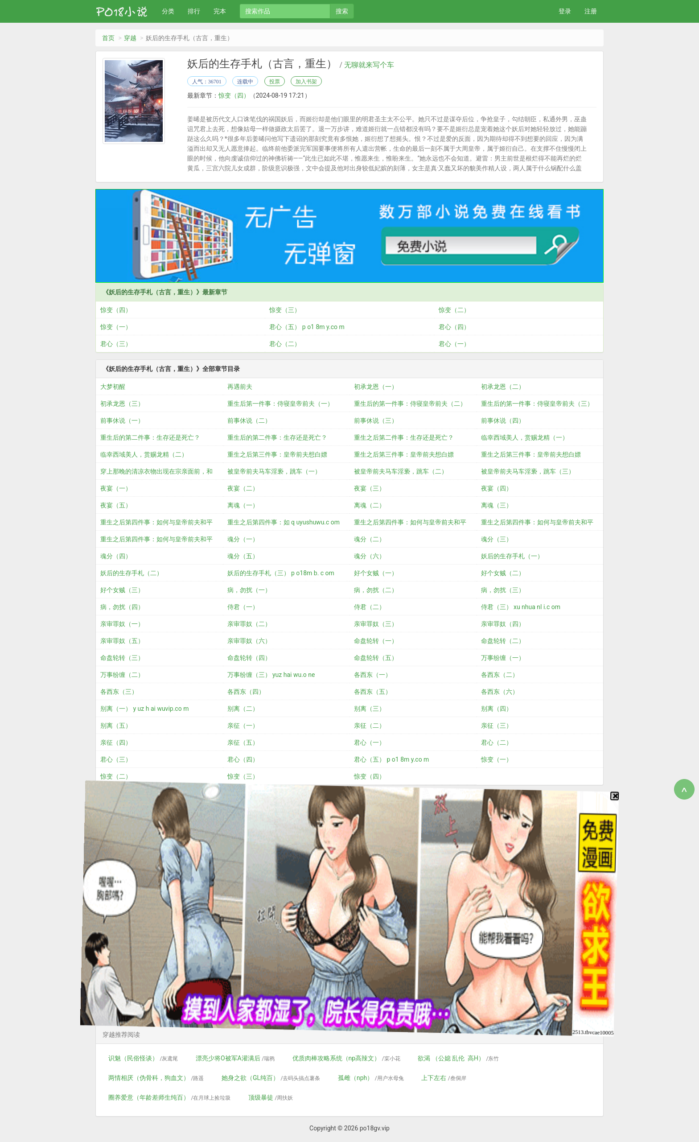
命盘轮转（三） (122, 657)
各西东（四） (246, 691)
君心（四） (454, 326)
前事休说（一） (122, 420)
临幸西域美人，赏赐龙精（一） (524, 437)
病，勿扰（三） (503, 590)
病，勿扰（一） (249, 590)
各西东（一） (372, 674)
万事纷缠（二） (122, 674)
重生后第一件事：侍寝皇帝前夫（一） (280, 403)
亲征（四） (116, 742)
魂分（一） (243, 539)
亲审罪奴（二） (249, 623)
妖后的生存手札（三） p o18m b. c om (280, 573)
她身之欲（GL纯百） (271, 1077)
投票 (274, 81)
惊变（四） (234, 95)
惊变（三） (284, 309)
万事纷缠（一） (503, 657)
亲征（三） (496, 725)
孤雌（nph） (371, 1077)
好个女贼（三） (122, 590)
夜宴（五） (116, 505)
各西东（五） (372, 691)
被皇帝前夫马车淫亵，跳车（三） (528, 471)
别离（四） (496, 708)
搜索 (342, 11)
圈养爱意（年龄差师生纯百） (169, 1097)
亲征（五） (243, 742)
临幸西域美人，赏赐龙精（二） (144, 454)
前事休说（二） (249, 420)
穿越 (130, 37)
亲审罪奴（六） (249, 640)
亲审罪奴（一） (122, 623)
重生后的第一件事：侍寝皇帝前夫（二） (410, 403)
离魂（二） (369, 505)
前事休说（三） (376, 420)
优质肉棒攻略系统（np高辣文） (346, 1058)
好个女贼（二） (503, 573)
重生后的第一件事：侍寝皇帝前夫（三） (537, 403)
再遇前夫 (239, 386)
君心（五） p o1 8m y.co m (306, 326)
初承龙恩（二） (503, 386)
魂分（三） (496, 539)
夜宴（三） (369, 488)
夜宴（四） (496, 488)
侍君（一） (243, 606)
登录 (565, 11)
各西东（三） (119, 691)
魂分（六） (369, 556)
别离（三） (369, 708)
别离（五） (116, 725)
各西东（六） (499, 691)
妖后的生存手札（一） (512, 556)
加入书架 (306, 81)
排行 (194, 11)
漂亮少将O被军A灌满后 (235, 1058)
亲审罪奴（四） (503, 623)
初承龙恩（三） (122, 403)
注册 (590, 11)
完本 (220, 11)
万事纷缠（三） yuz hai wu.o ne (271, 674)
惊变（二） (454, 309)
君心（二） (284, 343)
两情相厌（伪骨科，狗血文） (156, 1077)
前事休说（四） (503, 420)
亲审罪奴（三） (376, 623)
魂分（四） (116, 556)
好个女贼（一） (376, 573)
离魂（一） (243, 505)
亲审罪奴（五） (122, 640)
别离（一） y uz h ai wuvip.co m (144, 708)
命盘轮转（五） (376, 657)
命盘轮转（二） (503, 640)
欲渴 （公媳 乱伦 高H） (458, 1058)
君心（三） (116, 343)
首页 (108, 37)
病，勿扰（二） (376, 590)
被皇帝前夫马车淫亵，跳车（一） (274, 471)
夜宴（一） (116, 488)
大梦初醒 (112, 386)
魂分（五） (243, 556)
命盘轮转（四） (249, 657)
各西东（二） (499, 674)
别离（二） (243, 708)
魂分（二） (369, 539)
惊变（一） (116, 326)
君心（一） (454, 343)
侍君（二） (369, 606)
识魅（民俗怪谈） (143, 1058)
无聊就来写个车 (369, 65)
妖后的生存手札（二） (131, 573)
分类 (168, 11)
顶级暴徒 (270, 1097)
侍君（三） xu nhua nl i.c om (521, 606)
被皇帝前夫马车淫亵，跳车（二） (401, 471)
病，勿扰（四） (122, 606)
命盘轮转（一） (376, 640)
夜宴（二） (243, 488)
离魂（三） (496, 505)
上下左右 (443, 1077)
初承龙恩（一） (376, 386)
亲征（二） (369, 725)
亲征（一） (243, 725)
